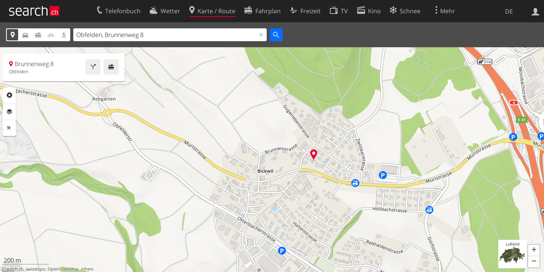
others (87, 269)
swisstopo (35, 269)
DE (509, 11)
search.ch (14, 269)
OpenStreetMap (63, 269)
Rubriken (9, 95)
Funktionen (9, 128)
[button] (533, 250)
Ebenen (9, 112)
